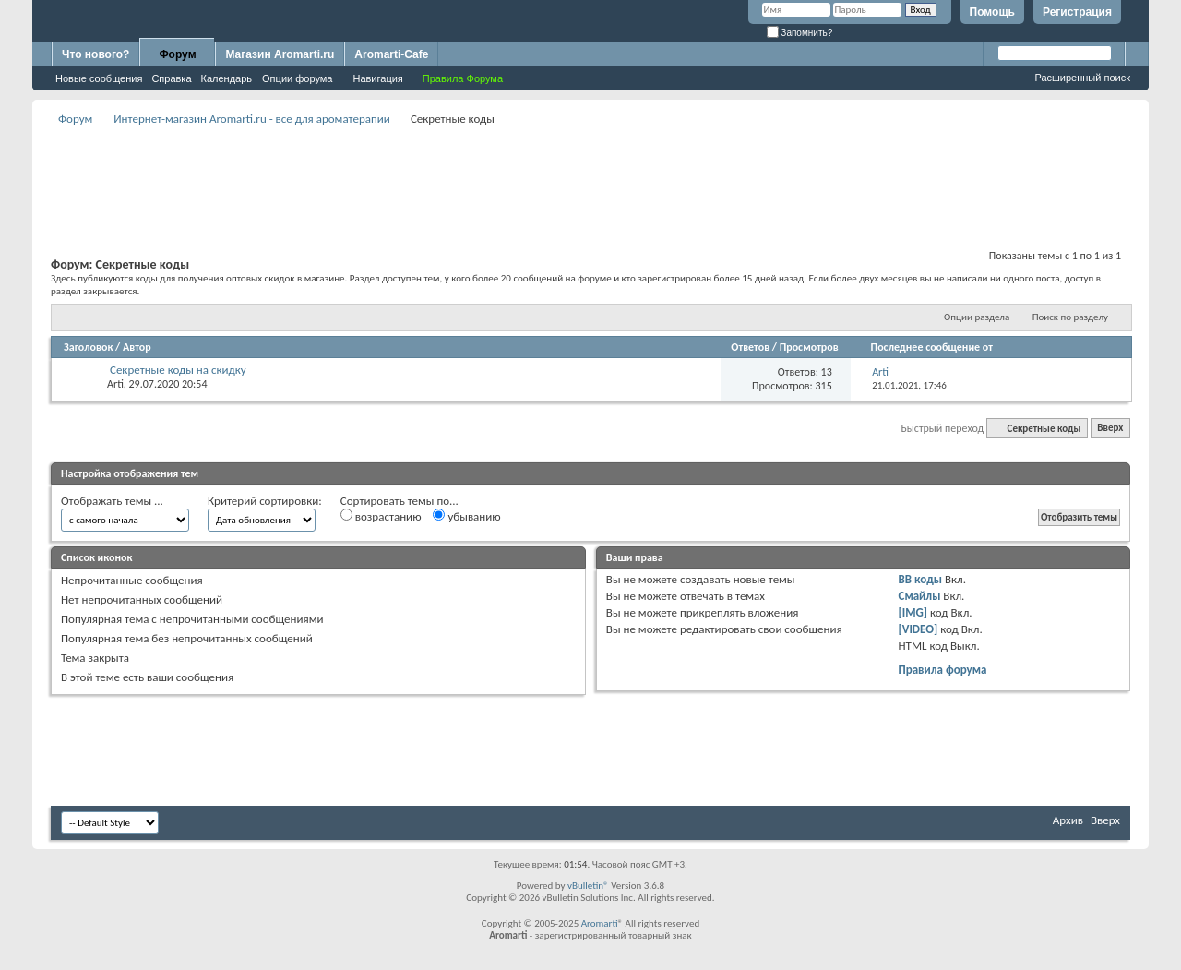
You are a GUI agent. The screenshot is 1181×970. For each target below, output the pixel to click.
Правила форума (943, 670)
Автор (137, 347)
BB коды (921, 579)
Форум (177, 54)
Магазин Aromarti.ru (279, 54)
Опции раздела (976, 317)
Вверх (1110, 429)
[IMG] (913, 612)
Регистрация (1077, 12)
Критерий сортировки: (265, 501)
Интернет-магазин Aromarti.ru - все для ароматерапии (251, 119)
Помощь (992, 12)
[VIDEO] (918, 629)
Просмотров (809, 347)
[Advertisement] (590, 171)
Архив (1068, 820)
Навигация (377, 78)
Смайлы (920, 596)
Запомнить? (800, 33)
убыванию (466, 516)
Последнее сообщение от (932, 347)
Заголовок (88, 347)
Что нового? (95, 54)
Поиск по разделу (1070, 317)
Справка (171, 78)
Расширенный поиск (1082, 77)
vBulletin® (588, 886)
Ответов (750, 347)
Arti (115, 383)
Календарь (227, 78)
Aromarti (599, 923)
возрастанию (381, 516)
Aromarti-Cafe (391, 54)
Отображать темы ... (112, 501)
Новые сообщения (98, 78)
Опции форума (297, 78)
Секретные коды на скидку (178, 370)
